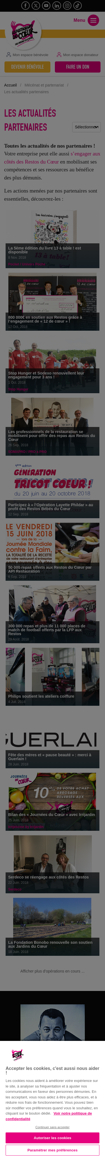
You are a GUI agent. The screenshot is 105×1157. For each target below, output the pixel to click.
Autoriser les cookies (52, 1138)
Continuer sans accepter (52, 1127)
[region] (52, 1098)
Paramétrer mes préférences (52, 1150)
